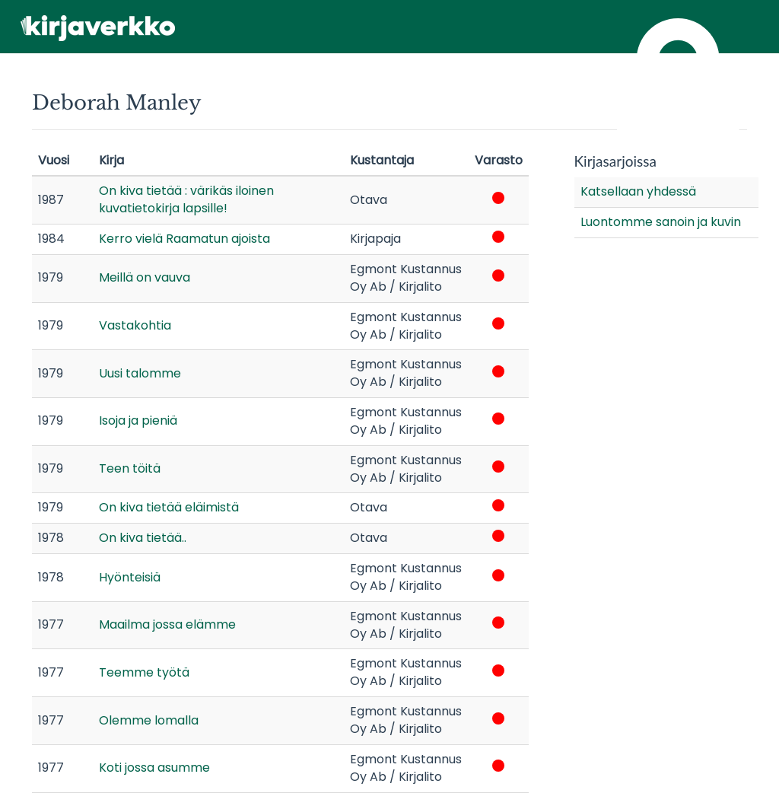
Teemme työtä (144, 672)
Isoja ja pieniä (138, 420)
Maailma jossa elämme (167, 624)
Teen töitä (130, 468)
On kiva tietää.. (142, 537)
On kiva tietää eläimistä (169, 507)
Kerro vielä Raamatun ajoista (184, 238)
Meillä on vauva (144, 277)
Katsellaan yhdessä (638, 191)
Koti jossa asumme (154, 767)
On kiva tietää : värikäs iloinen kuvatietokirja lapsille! (186, 199)
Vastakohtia (135, 325)
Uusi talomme (140, 373)
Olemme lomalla (149, 720)
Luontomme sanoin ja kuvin (660, 222)
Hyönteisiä (130, 577)
